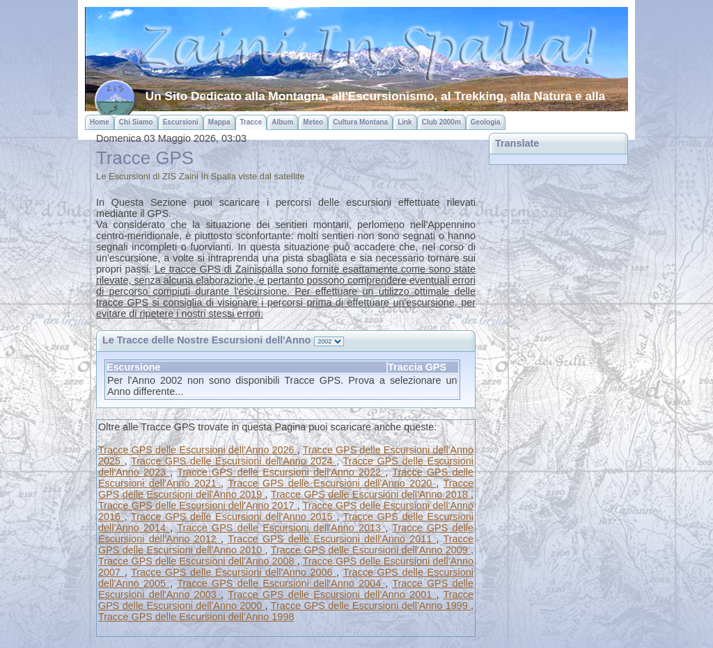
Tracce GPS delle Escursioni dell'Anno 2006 (233, 572)
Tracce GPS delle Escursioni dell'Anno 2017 (197, 505)
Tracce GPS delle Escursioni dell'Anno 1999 (371, 605)
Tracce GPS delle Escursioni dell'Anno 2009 (371, 550)
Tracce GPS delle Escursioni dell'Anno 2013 (281, 527)
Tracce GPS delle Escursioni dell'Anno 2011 (332, 538)
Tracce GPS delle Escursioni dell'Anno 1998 (196, 616)
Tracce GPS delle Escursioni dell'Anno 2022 (281, 472)
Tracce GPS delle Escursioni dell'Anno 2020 (332, 483)
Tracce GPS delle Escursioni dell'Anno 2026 (197, 449)
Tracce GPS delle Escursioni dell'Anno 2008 (197, 561)
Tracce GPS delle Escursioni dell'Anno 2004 (281, 583)
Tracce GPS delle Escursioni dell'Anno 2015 (233, 516)
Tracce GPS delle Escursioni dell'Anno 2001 (332, 594)
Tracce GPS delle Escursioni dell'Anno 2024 (233, 461)
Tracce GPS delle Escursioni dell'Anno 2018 (371, 494)
